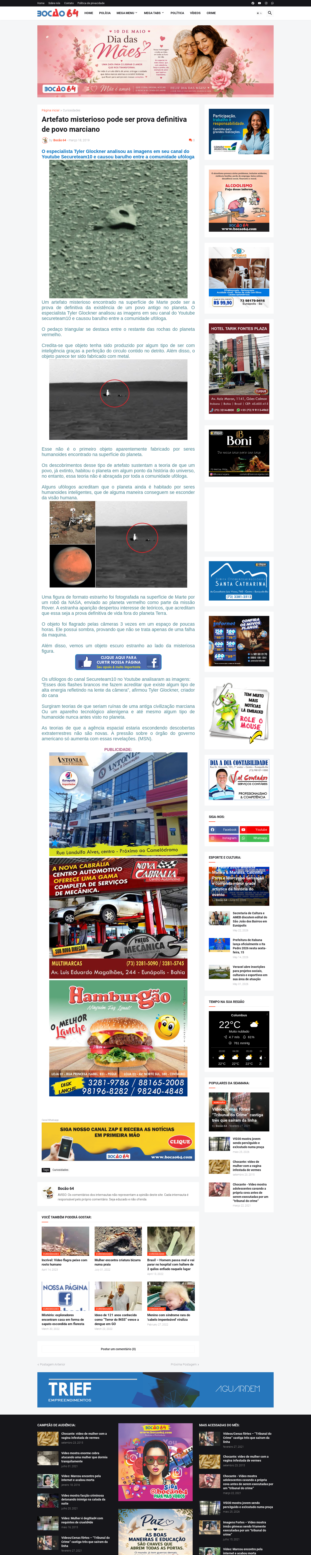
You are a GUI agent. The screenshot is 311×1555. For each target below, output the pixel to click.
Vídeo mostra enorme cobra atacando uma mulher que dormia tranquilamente (84, 1457)
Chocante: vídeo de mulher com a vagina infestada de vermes (247, 1166)
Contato (69, 3)
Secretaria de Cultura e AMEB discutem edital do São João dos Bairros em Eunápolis (250, 919)
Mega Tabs (152, 13)
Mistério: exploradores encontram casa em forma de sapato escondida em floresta (63, 1319)
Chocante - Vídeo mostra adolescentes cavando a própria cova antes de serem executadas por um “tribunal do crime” (250, 1193)
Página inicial (50, 110)
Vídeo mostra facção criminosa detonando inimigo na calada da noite (83, 1499)
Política (177, 13)
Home (40, 3)
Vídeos (195, 13)
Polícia (105, 13)
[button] (259, 13)
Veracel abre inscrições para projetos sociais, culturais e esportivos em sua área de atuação (250, 973)
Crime (211, 13)
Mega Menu (125, 13)
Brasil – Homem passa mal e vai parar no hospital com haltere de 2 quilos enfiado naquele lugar (170, 1264)
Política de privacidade (91, 3)
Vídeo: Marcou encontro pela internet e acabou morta (81, 1478)
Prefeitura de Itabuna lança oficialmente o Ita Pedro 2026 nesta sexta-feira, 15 (249, 946)
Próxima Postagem (184, 1364)
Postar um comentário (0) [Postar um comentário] (118, 1349)
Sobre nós (54, 3)
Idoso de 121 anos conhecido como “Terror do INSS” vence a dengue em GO (117, 1319)
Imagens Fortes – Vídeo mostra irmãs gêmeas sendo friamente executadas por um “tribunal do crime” (244, 1528)
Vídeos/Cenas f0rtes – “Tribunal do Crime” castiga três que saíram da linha (85, 1542)
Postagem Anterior (52, 1364)
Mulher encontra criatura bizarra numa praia (118, 1262)
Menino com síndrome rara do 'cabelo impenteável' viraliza (168, 1317)
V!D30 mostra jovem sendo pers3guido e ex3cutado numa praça (248, 1143)
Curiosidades (71, 110)
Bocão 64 (66, 1188)
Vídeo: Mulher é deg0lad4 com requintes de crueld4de (82, 1520)
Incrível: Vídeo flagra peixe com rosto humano (64, 1262)
